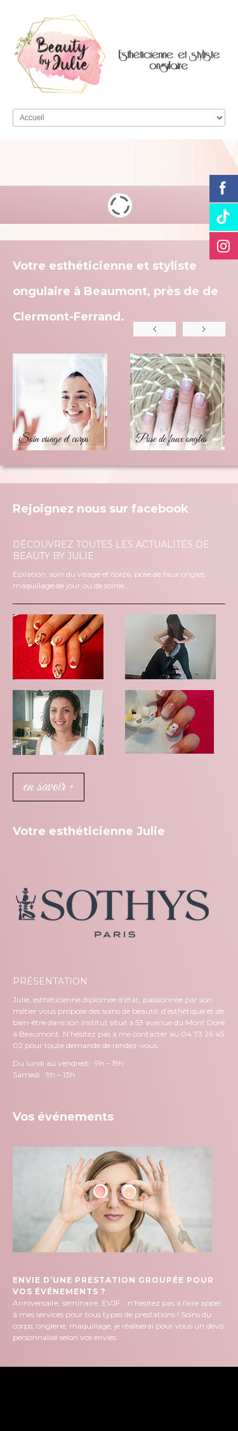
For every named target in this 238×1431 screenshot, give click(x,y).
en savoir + (48, 787)
